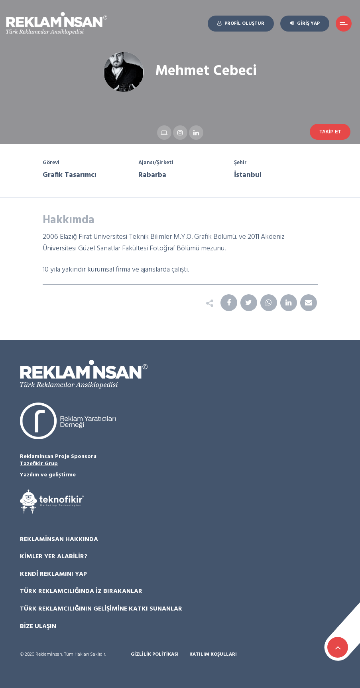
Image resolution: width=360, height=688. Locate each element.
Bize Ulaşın (38, 626)
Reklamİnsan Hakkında (59, 539)
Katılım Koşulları (213, 654)
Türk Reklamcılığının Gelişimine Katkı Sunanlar (101, 609)
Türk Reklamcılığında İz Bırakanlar (81, 591)
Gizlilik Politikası (155, 654)
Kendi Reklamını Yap (53, 574)
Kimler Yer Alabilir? (53, 556)
